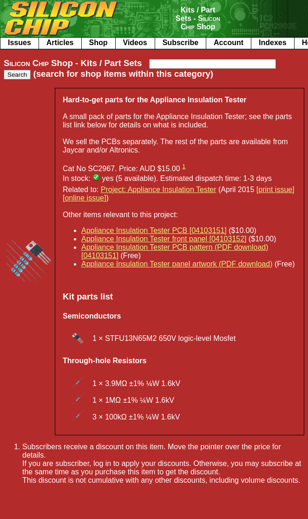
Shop (98, 43)
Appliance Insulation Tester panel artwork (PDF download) (176, 264)
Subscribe (180, 43)
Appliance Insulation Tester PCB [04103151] (154, 230)
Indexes (273, 43)
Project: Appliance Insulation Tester (158, 189)
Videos (135, 43)
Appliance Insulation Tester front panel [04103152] (164, 239)
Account (228, 43)
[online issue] (84, 198)
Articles (60, 43)
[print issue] (275, 189)
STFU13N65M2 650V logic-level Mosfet (170, 338)
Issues (19, 43)
